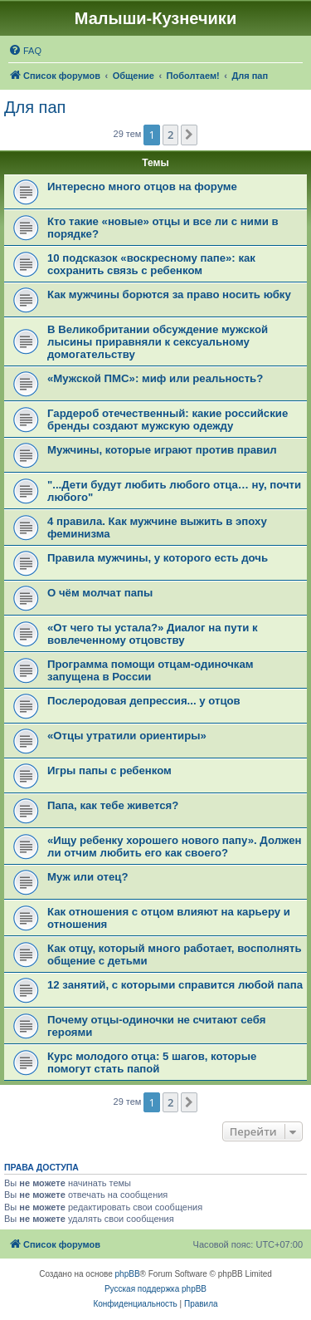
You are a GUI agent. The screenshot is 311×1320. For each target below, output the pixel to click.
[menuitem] (24, 51)
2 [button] (170, 134)
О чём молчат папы (100, 592)
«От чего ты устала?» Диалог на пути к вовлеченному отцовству (152, 633)
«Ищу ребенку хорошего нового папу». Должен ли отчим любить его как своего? (174, 846)
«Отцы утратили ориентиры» (127, 735)
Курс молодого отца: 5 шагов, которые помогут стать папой (151, 1062)
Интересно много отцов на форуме (142, 186)
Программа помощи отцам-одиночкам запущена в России (150, 670)
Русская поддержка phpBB (155, 1288)
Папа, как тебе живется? (112, 805)
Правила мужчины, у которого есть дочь (157, 558)
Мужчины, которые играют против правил (162, 450)
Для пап (35, 107)
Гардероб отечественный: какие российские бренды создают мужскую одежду (167, 419)
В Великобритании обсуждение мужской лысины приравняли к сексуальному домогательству (157, 342)
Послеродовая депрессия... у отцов (144, 700)
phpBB (127, 1273)
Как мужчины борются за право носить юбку (169, 294)
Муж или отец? (87, 877)
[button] (189, 135)
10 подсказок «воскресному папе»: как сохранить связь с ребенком (151, 264)
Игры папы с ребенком (109, 770)
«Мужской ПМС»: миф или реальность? (155, 378)
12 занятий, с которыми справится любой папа (175, 985)
